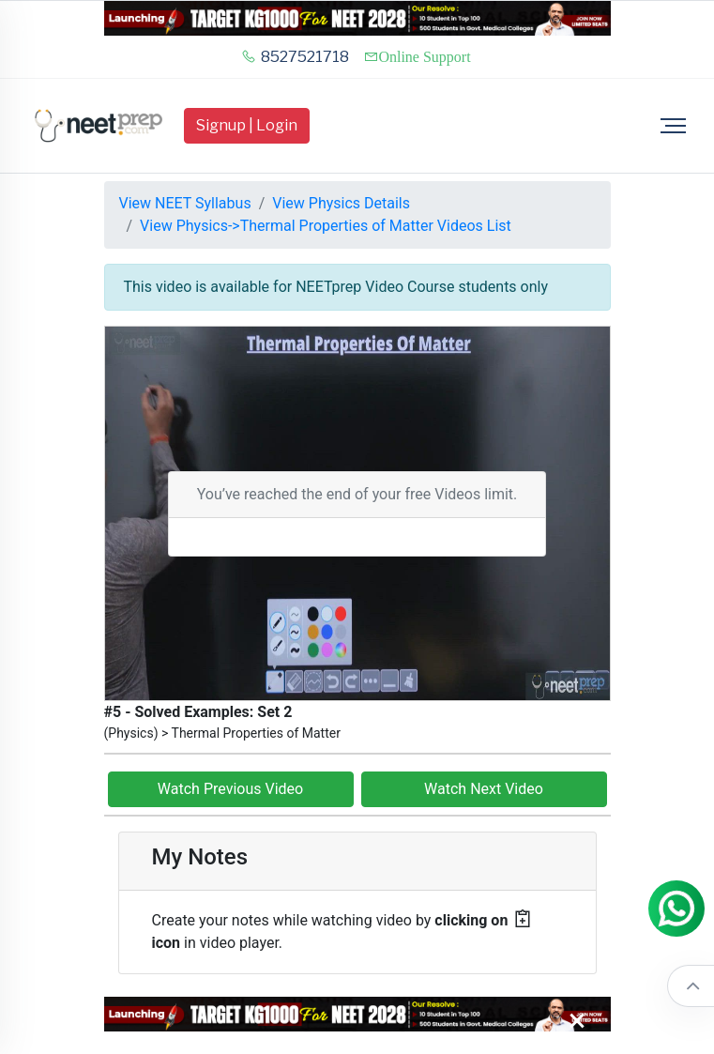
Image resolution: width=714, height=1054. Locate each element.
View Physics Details (341, 203)
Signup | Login (246, 125)
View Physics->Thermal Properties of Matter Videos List (325, 226)
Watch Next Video (483, 789)
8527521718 (295, 57)
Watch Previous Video (230, 789)
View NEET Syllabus (185, 203)
